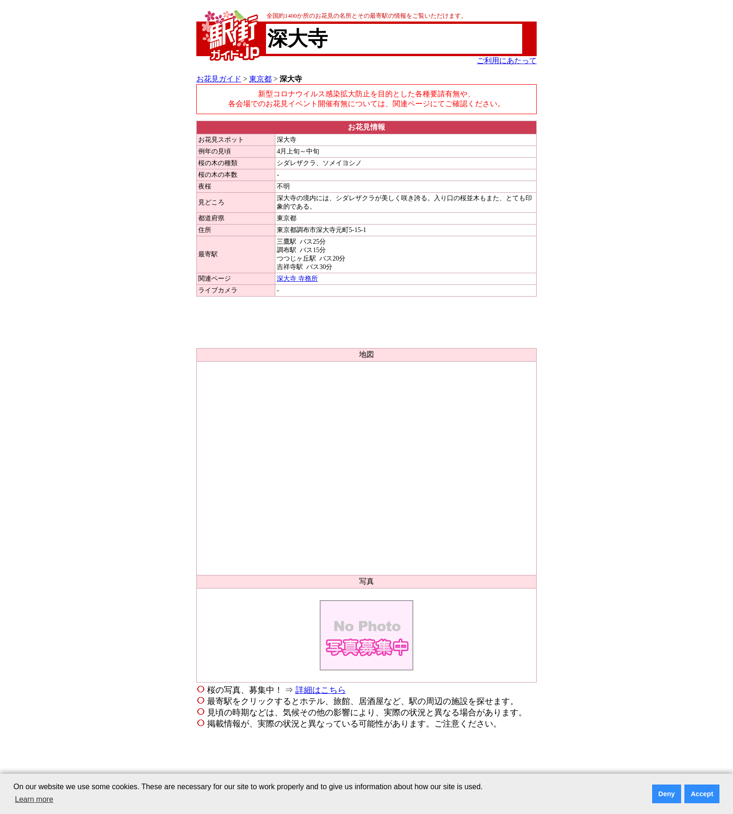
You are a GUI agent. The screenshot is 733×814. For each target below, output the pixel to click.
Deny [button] (666, 794)
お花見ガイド (218, 79)
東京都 (260, 79)
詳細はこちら (320, 690)
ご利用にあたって (507, 61)
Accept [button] (702, 794)
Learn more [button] (34, 799)
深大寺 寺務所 (297, 278)
